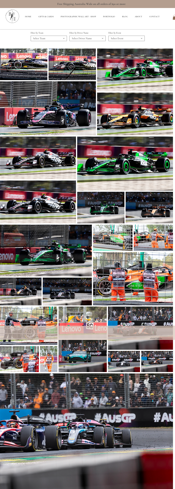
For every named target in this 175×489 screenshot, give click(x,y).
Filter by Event (114, 33)
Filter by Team (37, 33)
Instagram (156, 337)
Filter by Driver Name (79, 33)
